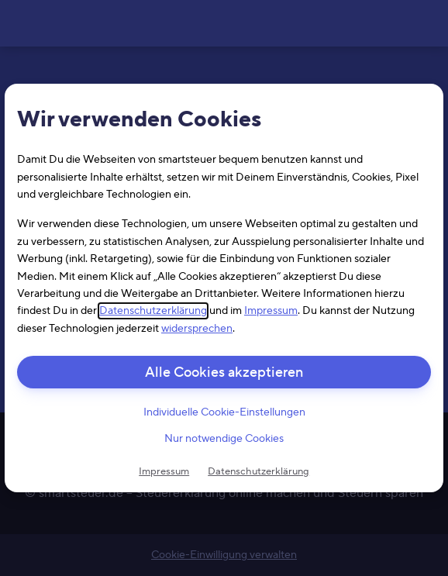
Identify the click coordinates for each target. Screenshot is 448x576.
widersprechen (197, 329)
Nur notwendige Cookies (224, 440)
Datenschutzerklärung (153, 311)
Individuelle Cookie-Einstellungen (224, 412)
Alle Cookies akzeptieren (224, 372)
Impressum (271, 311)
